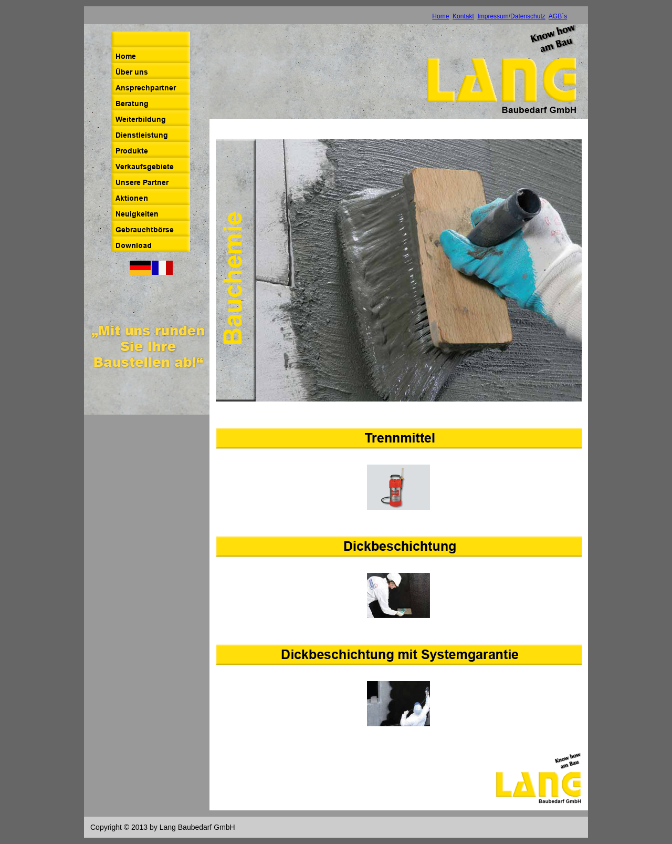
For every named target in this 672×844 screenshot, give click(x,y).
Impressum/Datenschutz (511, 16)
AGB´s (558, 16)
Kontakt (463, 16)
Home (440, 16)
